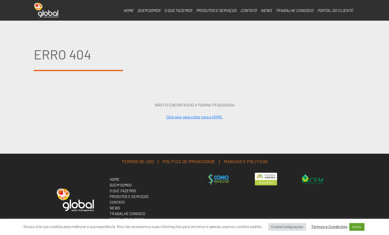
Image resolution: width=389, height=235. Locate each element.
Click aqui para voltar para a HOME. (194, 116)
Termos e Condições (329, 226)
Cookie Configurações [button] (287, 227)
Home (128, 10)
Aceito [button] (356, 227)
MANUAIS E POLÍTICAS (246, 161)
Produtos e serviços (216, 10)
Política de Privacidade (188, 161)
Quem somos (148, 10)
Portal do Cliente (335, 10)
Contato (248, 10)
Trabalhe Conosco (294, 10)
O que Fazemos (178, 10)
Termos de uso (138, 161)
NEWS (266, 10)
